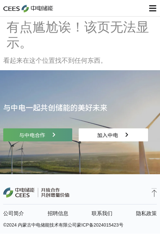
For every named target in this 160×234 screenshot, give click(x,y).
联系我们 (102, 213)
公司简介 (13, 213)
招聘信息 (58, 213)
